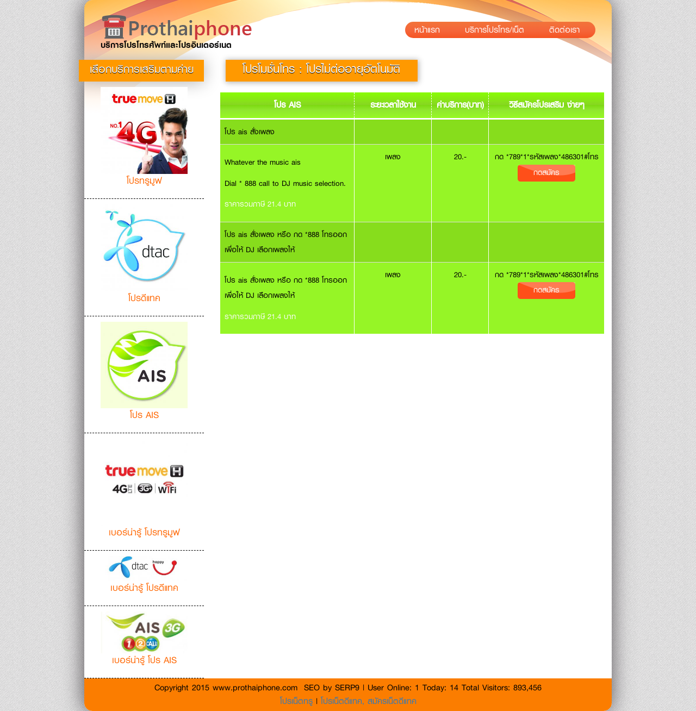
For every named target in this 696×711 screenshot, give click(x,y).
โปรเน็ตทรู (298, 701)
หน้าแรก (430, 29)
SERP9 (347, 687)
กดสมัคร (546, 172)
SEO (312, 687)
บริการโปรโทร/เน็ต (497, 29)
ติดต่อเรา (568, 29)
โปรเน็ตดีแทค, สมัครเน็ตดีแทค (369, 701)
